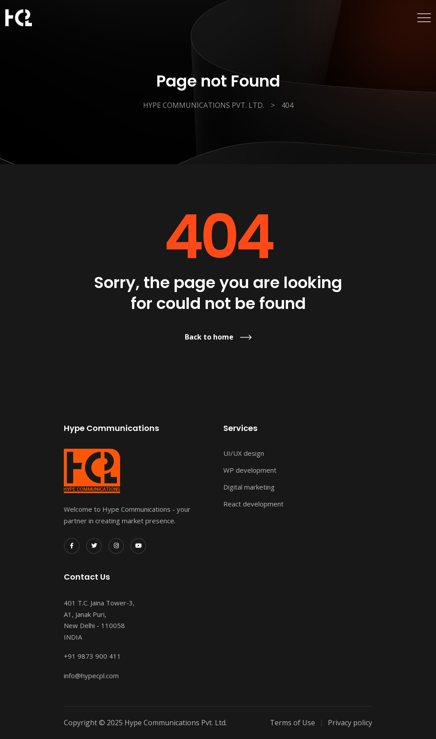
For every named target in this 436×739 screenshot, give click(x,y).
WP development (249, 470)
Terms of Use (292, 722)
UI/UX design (243, 453)
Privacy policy (350, 722)
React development (253, 503)
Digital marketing (249, 486)
